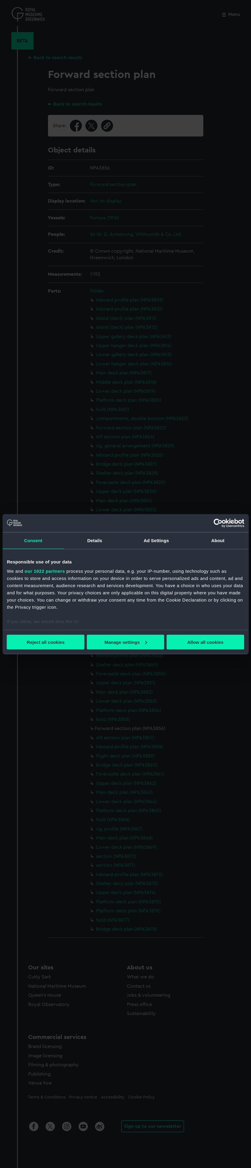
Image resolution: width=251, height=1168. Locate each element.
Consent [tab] (33, 540)
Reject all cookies (45, 641)
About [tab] (217, 540)
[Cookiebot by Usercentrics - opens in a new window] (218, 522)
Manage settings (125, 641)
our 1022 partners (45, 571)
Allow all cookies (205, 641)
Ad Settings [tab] (156, 540)
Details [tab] (94, 540)
